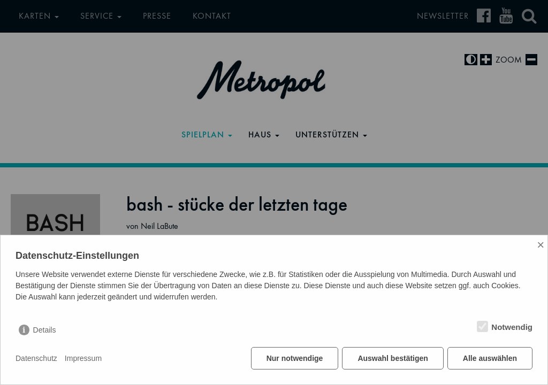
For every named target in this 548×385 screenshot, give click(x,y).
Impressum (83, 358)
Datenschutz (36, 358)
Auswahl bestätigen (392, 358)
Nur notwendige (295, 358)
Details (44, 330)
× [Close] (540, 244)
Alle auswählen (490, 358)
